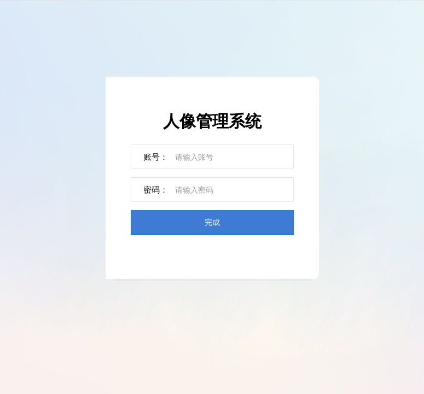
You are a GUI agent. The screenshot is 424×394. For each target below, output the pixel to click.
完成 (212, 222)
